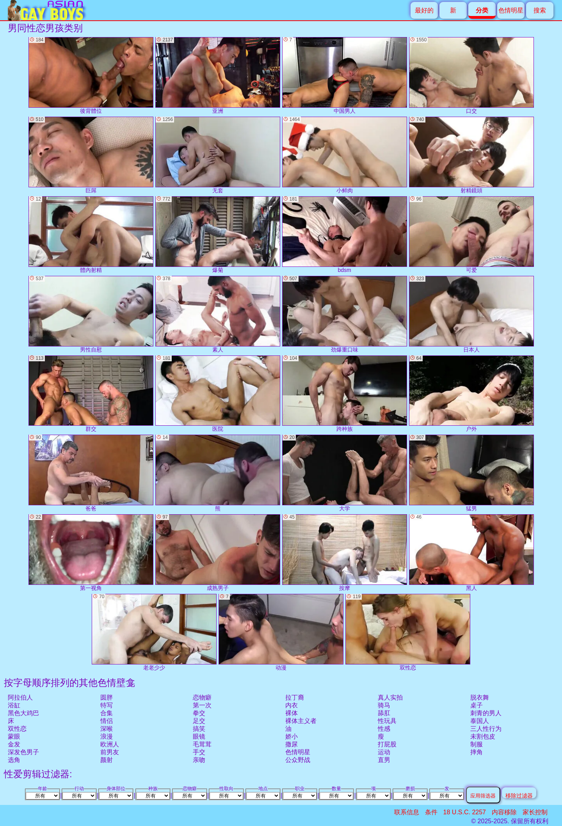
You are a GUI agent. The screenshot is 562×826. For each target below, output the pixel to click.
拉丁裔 (294, 697)
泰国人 (479, 721)
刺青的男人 (486, 713)
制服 (476, 744)
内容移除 (504, 812)
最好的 (424, 10)
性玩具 (387, 721)
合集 (106, 713)
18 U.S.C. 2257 (464, 812)
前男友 (109, 752)
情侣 (106, 721)
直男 (384, 760)
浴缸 (14, 705)
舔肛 (384, 713)
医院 (217, 393)
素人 (217, 314)
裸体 (291, 713)
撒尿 (291, 744)
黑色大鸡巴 (23, 713)
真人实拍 (390, 697)
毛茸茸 (202, 744)
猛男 (471, 473)
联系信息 (406, 812)
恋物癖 (202, 697)
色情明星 (510, 10)
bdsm (344, 234)
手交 (199, 752)
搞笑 (199, 728)
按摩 (344, 552)
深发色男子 (23, 752)
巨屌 (90, 155)
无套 (217, 155)
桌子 (476, 705)
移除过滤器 (519, 795)
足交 (199, 721)
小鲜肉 (344, 155)
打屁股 (387, 744)
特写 (106, 705)
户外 (471, 393)
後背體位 (90, 75)
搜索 (540, 10)
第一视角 (90, 552)
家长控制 (535, 812)
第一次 (202, 705)
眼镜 (199, 736)
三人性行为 (486, 728)
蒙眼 (14, 736)
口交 (471, 75)
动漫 (281, 632)
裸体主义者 (301, 721)
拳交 (199, 713)
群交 (90, 393)
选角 (14, 760)
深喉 (106, 728)
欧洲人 (109, 744)
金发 (14, 744)
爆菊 (217, 234)
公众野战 (297, 760)
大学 (344, 473)
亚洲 (217, 75)
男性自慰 (90, 314)
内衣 (291, 705)
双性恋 (17, 728)
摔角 (476, 752)
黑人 (471, 552)
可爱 (471, 234)
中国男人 (344, 75)
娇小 (291, 736)
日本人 (471, 314)
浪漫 (106, 736)
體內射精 (90, 234)
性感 (384, 728)
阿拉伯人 (20, 697)
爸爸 (90, 473)
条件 (431, 812)
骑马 (384, 705)
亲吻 (199, 760)
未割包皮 (482, 736)
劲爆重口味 (344, 314)
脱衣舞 (479, 697)
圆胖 (106, 697)
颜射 (106, 760)
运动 (384, 752)
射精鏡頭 (471, 155)
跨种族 (344, 393)
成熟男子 (217, 552)
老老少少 (154, 632)
